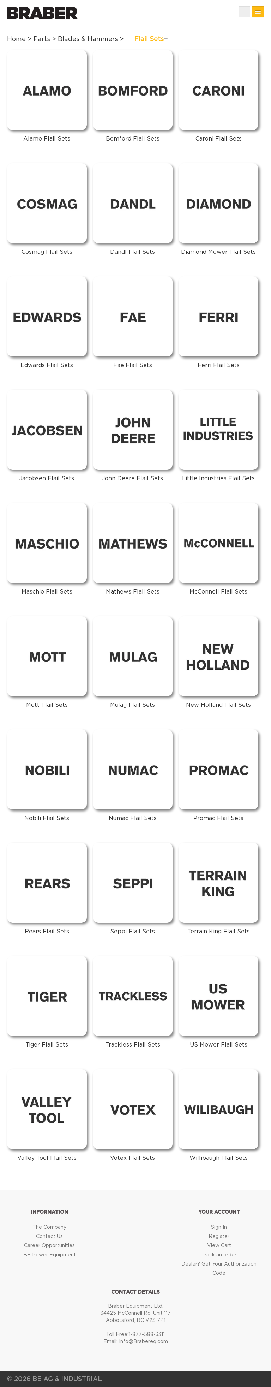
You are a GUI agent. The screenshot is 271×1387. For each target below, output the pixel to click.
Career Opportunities (49, 1245)
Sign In (219, 1227)
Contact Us (49, 1236)
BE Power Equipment (49, 1255)
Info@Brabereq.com (143, 1341)
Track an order (218, 1255)
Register (219, 1236)
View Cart (219, 1245)
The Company (49, 1227)
